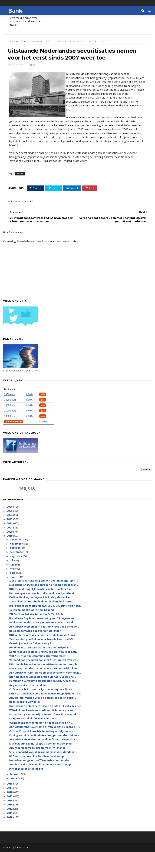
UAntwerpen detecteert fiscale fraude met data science (45, 706)
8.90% (29, 394)
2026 (10, 507)
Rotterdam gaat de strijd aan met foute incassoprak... (44, 714)
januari (14, 778)
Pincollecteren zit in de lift (26, 769)
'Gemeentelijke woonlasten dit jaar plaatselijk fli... (41, 723)
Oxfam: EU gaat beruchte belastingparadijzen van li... (43, 731)
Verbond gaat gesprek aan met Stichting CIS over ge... (43, 660)
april (13, 573)
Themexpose (21, 847)
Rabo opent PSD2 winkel (24, 702)
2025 (10, 511)
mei (12, 569)
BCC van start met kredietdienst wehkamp (36, 756)
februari (15, 774)
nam (78, 74)
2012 (10, 809)
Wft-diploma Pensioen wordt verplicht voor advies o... (43, 710)
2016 (10, 792)
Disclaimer (43, 422)
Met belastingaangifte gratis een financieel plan (40, 744)
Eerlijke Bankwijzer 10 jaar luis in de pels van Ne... (40, 597)
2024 (10, 515)
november (16, 544)
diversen (21, 41)
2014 (10, 800)
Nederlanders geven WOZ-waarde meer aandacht (40, 760)
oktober (15, 548)
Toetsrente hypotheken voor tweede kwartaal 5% (41, 639)
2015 (10, 796)
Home (11, 41)
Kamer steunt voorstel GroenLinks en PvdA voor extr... (43, 652)
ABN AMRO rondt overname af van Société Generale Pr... (45, 727)
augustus (16, 556)
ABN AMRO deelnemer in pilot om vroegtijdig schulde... (44, 627)
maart (14, 577)
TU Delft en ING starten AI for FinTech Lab (36, 614)
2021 (10, 528)
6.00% (29, 400)
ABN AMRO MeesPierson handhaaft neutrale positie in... (44, 740)
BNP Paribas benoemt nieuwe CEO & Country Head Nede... (45, 606)
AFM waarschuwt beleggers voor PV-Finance (37, 748)
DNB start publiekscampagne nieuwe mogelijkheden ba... (45, 694)
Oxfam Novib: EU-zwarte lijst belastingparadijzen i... (42, 689)
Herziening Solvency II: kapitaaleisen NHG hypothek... (43, 681)
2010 (10, 817)
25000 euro (10, 411)
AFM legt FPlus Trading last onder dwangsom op (40, 765)
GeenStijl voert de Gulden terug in (30, 643)
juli (12, 560)
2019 (10, 536)
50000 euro (10, 416)
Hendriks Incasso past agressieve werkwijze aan (40, 647)
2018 (10, 784)
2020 (10, 532)
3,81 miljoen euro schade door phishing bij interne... (41, 601)
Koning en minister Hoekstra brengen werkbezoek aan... (45, 735)
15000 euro (10, 405)
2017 (10, 788)
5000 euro (9, 394)
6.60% (29, 405)
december (16, 539)
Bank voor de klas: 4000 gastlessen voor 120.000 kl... (42, 622)
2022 (10, 523)
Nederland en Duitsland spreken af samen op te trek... (44, 585)
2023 (10, 519)
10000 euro (10, 400)
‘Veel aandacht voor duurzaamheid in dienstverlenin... (43, 752)
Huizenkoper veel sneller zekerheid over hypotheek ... (43, 593)
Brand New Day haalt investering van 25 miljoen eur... (43, 618)
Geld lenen (9, 389)
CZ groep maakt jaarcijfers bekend (31, 610)
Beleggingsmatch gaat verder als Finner (35, 631)
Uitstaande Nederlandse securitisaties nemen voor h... (44, 664)
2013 (10, 805)
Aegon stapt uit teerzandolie (27, 685)
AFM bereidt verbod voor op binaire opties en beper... (43, 698)
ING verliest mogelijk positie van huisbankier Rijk (40, 589)
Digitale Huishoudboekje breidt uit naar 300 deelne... (42, 677)
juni (12, 565)
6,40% (29, 411)
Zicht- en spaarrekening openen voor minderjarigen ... (43, 581)
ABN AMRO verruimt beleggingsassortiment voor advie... (45, 673)
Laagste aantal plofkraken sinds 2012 (33, 719)
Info (43, 394)
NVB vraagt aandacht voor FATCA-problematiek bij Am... (45, 668)
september (17, 552)
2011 (10, 813)
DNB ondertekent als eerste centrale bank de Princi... (43, 635)
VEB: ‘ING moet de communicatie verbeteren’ (37, 656)
